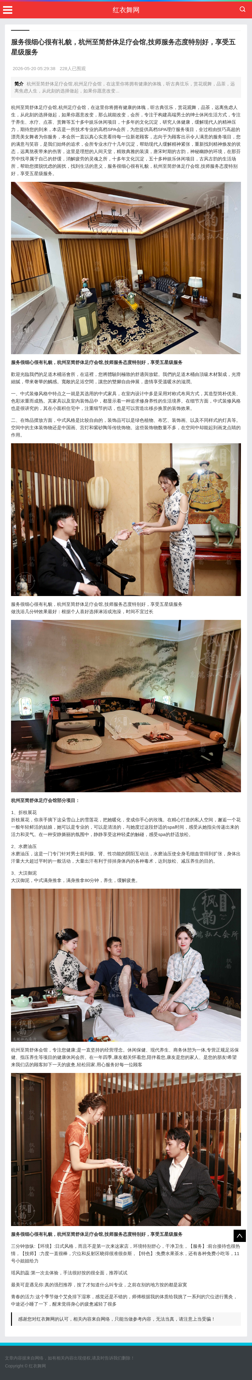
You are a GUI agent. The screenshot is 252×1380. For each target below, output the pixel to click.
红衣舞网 (126, 10)
